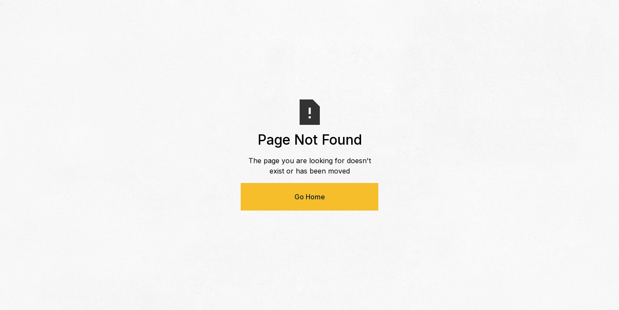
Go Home (309, 196)
